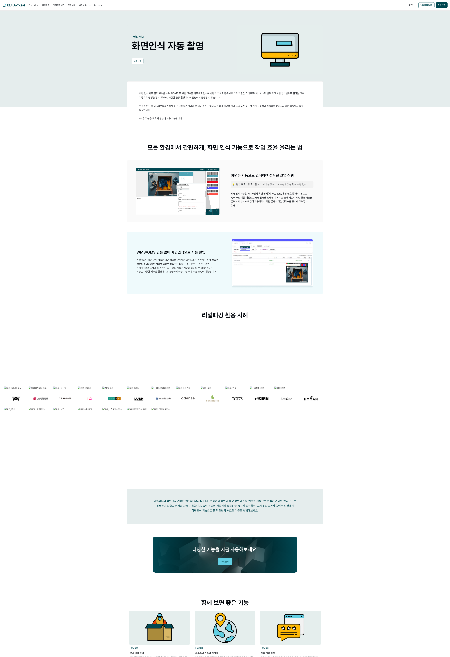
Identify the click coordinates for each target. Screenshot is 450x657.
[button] (33, 5)
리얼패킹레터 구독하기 (425, 520)
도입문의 (225, 561)
